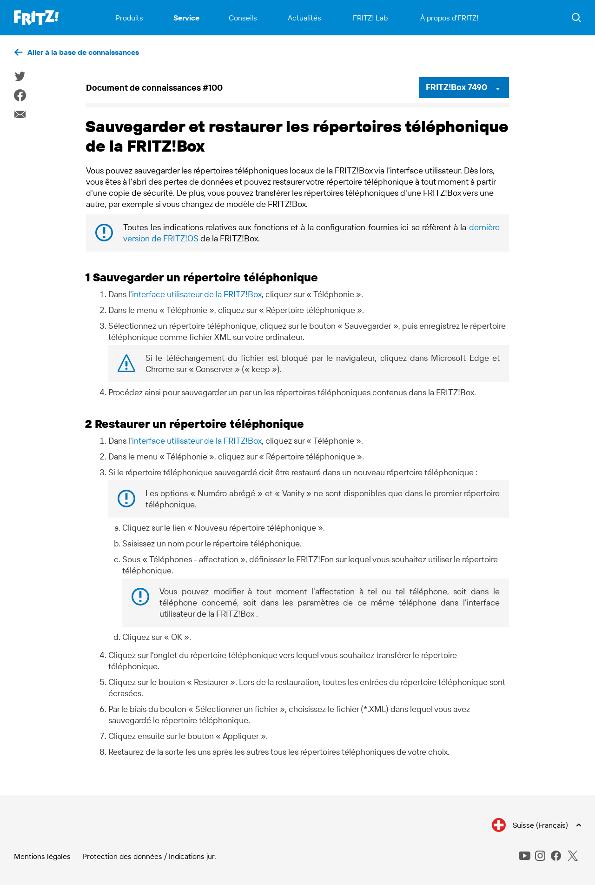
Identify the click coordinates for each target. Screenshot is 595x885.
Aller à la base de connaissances (83, 52)
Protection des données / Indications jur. (149, 856)
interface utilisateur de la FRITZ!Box (197, 294)
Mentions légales (42, 856)
